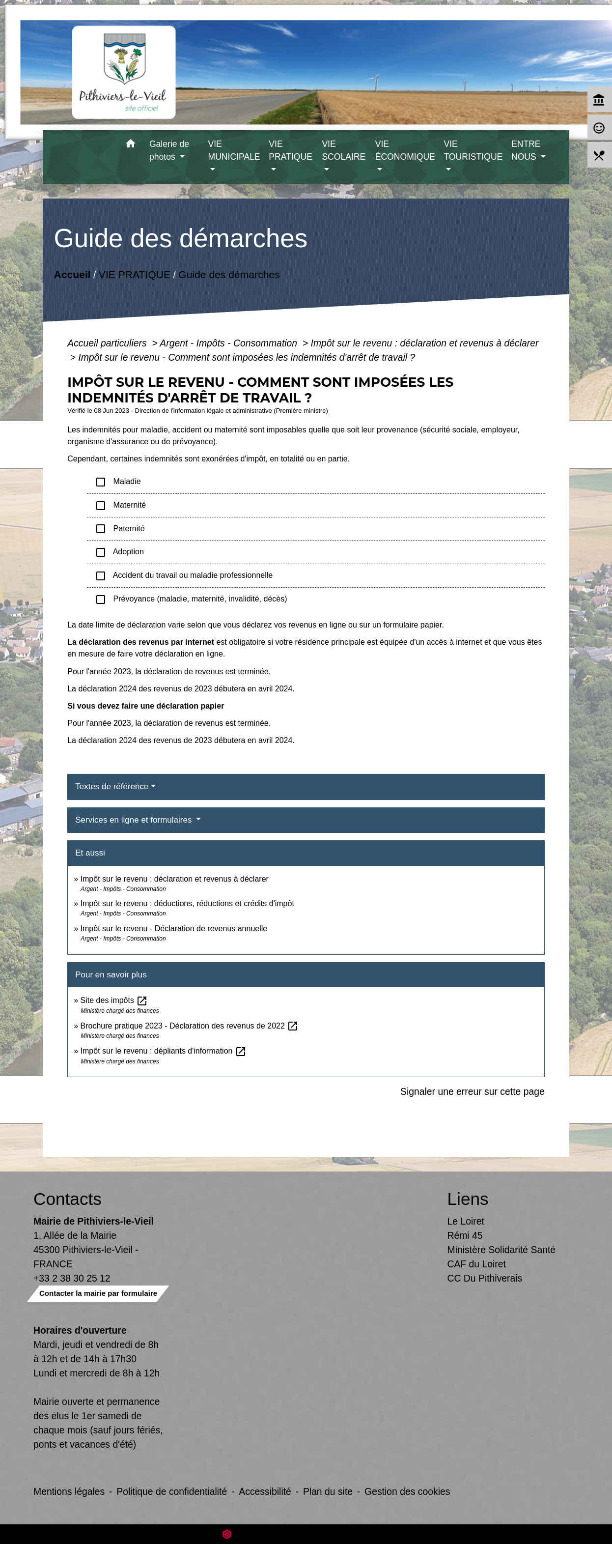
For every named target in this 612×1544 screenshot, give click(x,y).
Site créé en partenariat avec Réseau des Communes (306, 1534)
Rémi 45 (465, 1235)
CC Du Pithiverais (485, 1278)
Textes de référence (111, 786)
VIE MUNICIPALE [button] (234, 150)
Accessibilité (265, 1491)
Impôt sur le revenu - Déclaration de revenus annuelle (174, 928)
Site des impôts (114, 1000)
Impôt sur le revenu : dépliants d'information (164, 1051)
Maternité (120, 506)
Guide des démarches (229, 274)
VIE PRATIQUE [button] (290, 150)
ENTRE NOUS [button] (526, 150)
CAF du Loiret (476, 1263)
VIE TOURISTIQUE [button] (473, 150)
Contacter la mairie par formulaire (98, 1293)
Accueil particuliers (108, 343)
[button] (130, 145)
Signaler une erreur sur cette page (472, 1091)
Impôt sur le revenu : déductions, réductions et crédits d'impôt (187, 903)
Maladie (117, 482)
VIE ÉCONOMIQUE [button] (405, 150)
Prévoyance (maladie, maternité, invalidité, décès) (191, 599)
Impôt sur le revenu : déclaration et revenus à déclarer (425, 343)
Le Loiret (465, 1221)
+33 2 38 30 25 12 (72, 1278)
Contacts (67, 1198)
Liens (468, 1198)
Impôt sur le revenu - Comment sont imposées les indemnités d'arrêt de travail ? (246, 357)
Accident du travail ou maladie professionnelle (184, 576)
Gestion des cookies (407, 1491)
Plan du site (328, 1491)
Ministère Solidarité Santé (501, 1249)
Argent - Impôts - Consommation (230, 343)
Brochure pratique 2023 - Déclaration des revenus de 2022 (190, 1026)
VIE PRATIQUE (134, 274)
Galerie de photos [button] (169, 150)
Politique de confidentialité (171, 1491)
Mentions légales (69, 1491)
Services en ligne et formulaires (134, 820)
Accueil (72, 274)
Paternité (119, 529)
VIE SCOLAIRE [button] (343, 150)
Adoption (119, 552)
